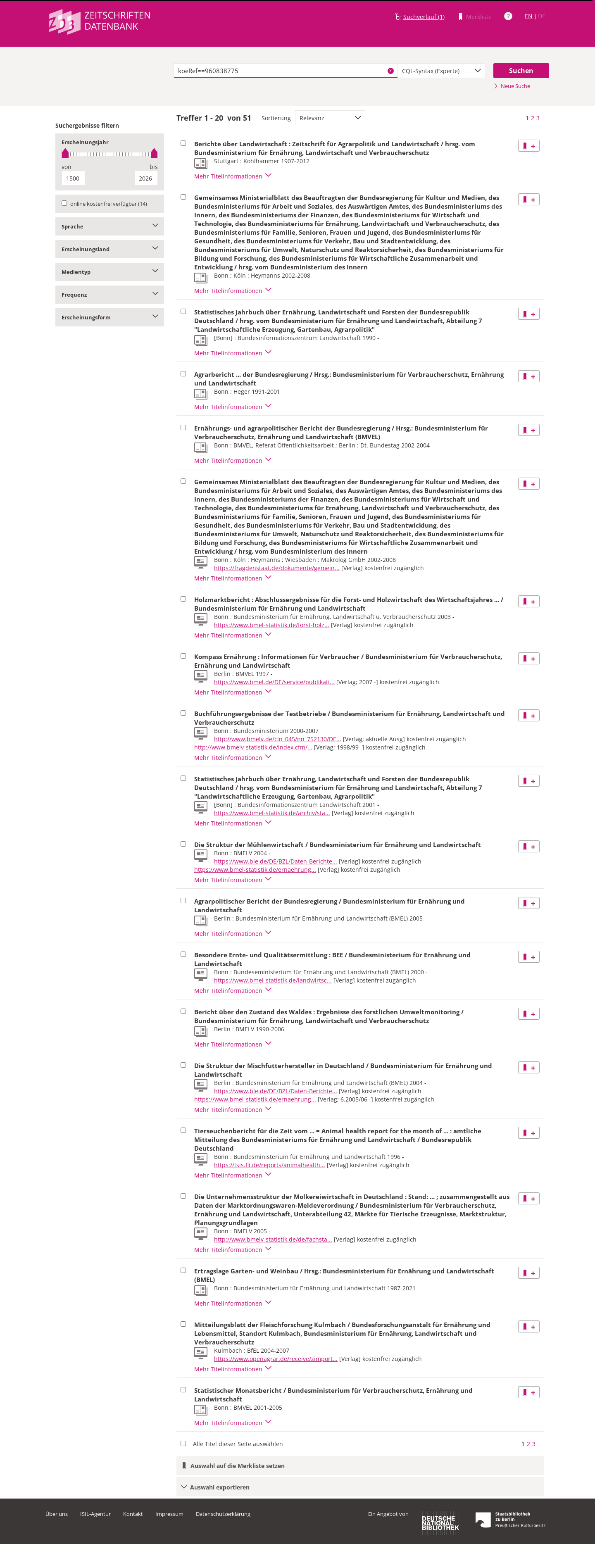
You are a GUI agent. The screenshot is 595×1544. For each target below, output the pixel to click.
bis (154, 167)
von (66, 167)
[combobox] (441, 70)
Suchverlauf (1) (424, 17)
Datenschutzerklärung (223, 1514)
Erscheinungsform (110, 317)
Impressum (169, 1514)
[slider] (110, 154)
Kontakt (133, 1514)
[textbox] (286, 70)
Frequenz (110, 294)
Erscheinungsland (110, 249)
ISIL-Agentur (95, 1514)
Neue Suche (511, 86)
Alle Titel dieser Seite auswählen (238, 1444)
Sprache (110, 226)
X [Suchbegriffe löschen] (390, 71)
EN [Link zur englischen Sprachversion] (529, 16)
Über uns (56, 1514)
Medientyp (110, 272)
